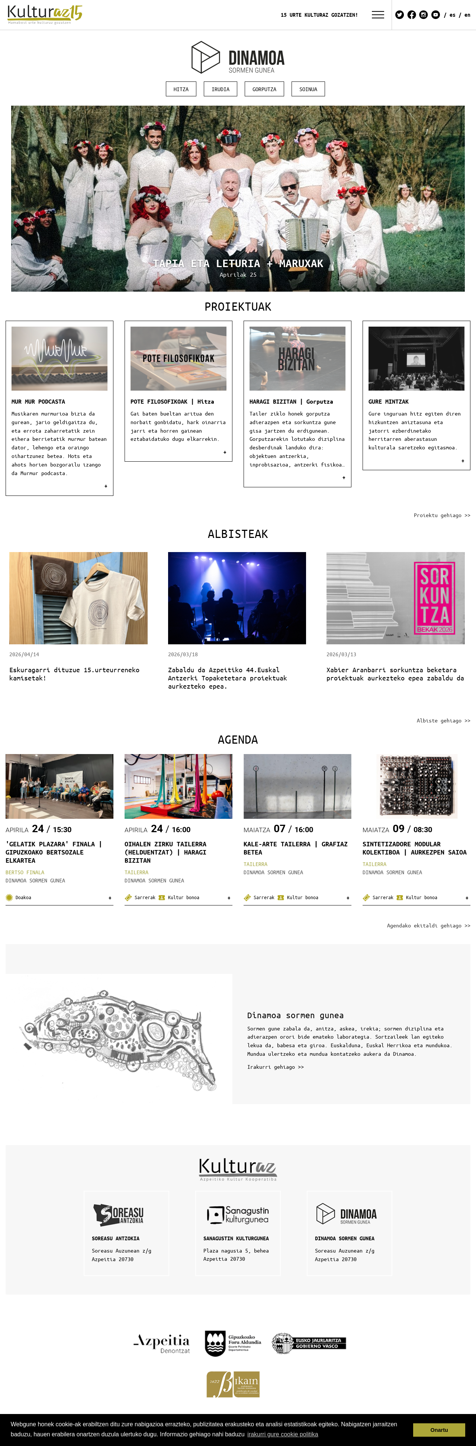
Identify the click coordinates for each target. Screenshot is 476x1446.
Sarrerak (141, 897)
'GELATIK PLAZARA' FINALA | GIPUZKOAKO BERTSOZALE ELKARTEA (54, 852)
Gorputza (264, 89)
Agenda (238, 739)
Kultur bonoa (178, 897)
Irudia (220, 89)
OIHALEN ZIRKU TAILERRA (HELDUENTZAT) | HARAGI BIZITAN (165, 852)
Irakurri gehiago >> (275, 1066)
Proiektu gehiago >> (442, 515)
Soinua (308, 89)
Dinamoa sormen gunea (295, 1015)
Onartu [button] (439, 1430)
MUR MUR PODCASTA (38, 401)
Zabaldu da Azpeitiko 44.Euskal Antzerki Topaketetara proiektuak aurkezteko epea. (227, 678)
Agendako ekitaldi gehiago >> (428, 925)
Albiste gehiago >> (443, 720)
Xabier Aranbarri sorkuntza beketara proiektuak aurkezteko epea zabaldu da (395, 674)
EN (467, 15)
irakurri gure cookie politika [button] (282, 1434)
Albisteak (238, 533)
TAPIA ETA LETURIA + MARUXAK (238, 263)
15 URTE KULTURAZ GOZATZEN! (319, 15)
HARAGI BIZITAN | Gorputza (291, 401)
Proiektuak (238, 306)
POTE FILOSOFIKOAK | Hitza (172, 401)
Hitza (181, 89)
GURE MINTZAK (389, 401)
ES (453, 15)
